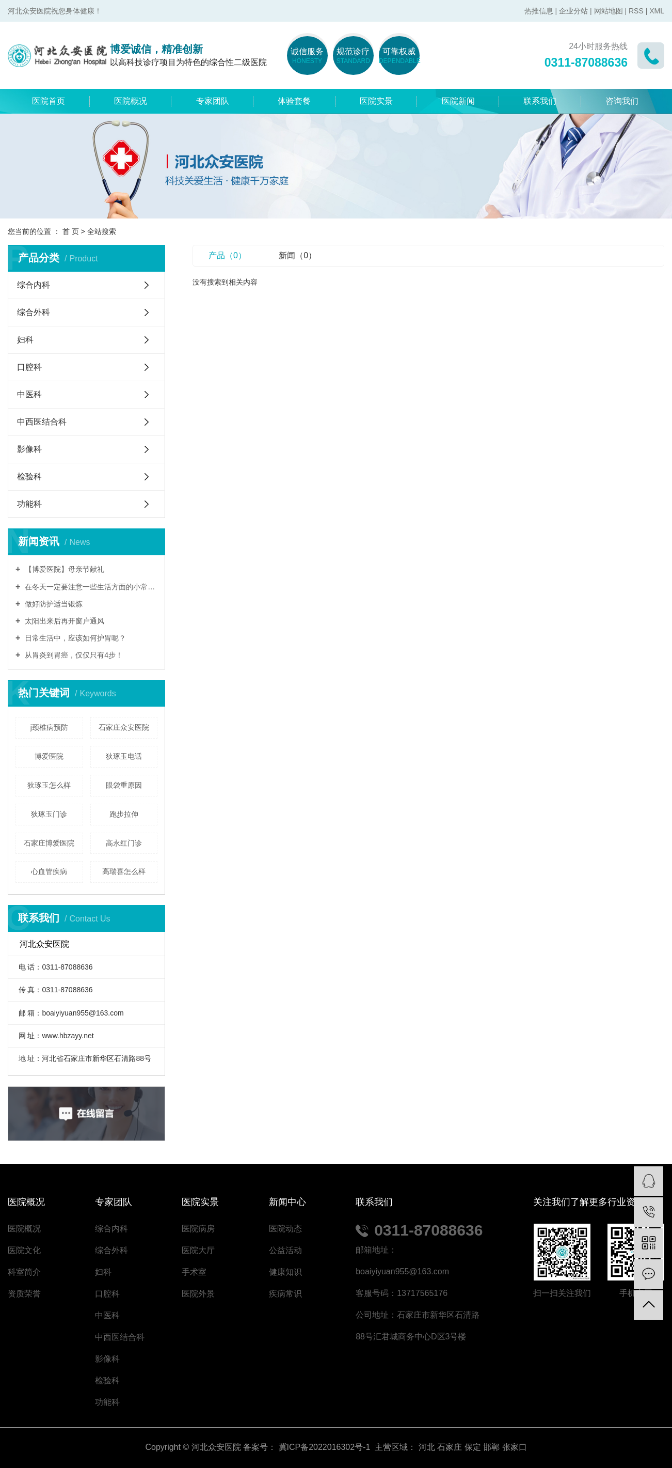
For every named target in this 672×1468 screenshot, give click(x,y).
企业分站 (573, 11)
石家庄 (449, 1447)
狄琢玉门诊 (49, 814)
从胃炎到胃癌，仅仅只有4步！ (73, 655)
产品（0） (227, 255)
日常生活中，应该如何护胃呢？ (74, 638)
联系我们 (539, 101)
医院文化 (24, 1250)
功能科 (29, 503)
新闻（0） (297, 255)
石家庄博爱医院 (49, 843)
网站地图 (608, 11)
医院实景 (376, 101)
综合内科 (33, 284)
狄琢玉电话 (124, 756)
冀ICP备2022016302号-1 (325, 1447)
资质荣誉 (24, 1293)
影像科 (29, 449)
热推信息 (538, 11)
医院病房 (198, 1228)
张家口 (514, 1447)
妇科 (25, 339)
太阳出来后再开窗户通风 (63, 621)
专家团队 (212, 101)
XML (656, 11)
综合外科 (33, 312)
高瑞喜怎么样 (124, 871)
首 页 (70, 231)
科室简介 (24, 1272)
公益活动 (285, 1250)
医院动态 (285, 1228)
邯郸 (491, 1447)
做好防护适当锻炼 (53, 604)
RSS (636, 11)
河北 (427, 1447)
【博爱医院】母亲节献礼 (63, 569)
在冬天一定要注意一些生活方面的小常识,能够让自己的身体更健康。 (90, 587)
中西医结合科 (42, 421)
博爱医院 (49, 756)
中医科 (29, 394)
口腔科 (29, 367)
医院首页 (48, 101)
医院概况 (130, 101)
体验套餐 (294, 101)
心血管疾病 (49, 871)
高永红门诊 (124, 843)
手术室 (194, 1272)
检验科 (29, 476)
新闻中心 (287, 1202)
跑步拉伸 (123, 814)
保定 (473, 1447)
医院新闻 (458, 101)
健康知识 (285, 1272)
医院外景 (198, 1293)
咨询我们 (621, 101)
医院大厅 (198, 1250)
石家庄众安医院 (124, 727)
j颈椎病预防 (49, 727)
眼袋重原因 (124, 785)
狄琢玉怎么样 (49, 785)
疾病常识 (285, 1293)
